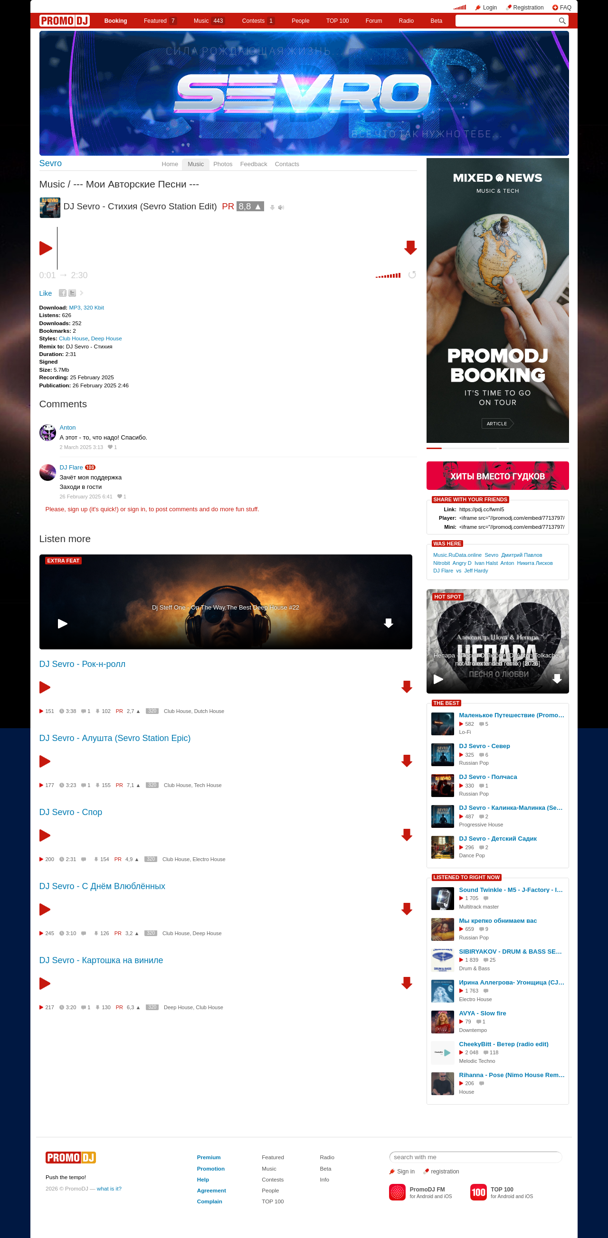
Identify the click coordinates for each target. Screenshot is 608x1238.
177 (50, 785)
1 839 (472, 960)
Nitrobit (441, 563)
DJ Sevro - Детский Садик (498, 838)
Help (203, 1179)
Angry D (462, 563)
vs (458, 570)
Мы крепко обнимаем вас (498, 921)
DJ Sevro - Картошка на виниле (101, 960)
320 (152, 711)
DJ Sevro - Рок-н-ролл (82, 664)
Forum (374, 21)
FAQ (565, 7)
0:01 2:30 (63, 275)
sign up (77, 509)
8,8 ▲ (250, 206)
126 (104, 933)
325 (470, 755)
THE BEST (446, 703)
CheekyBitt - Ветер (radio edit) (504, 1044)
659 (470, 929)
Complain (209, 1201)
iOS (448, 1196)
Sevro (50, 163)
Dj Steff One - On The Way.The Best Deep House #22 (225, 607)
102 (106, 711)
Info (324, 1179)
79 (468, 1021)
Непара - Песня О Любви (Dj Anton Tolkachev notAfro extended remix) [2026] (498, 659)
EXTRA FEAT (64, 560)
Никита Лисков (535, 563)
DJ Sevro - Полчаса (488, 777)
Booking (115, 21)
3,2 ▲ (132, 933)
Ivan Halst (486, 563)
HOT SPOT (448, 597)
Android (425, 1196)
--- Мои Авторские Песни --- (136, 183)
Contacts (287, 164)
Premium (209, 1157)
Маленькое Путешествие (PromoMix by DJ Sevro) (512, 715)
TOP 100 (337, 21)
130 (106, 1007)
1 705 (472, 898)
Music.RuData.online (457, 555)
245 (50, 933)
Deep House (106, 338)
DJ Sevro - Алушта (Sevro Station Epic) (115, 738)
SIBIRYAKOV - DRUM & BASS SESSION (512, 951)
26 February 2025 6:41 (86, 496)
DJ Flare (71, 467)
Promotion (211, 1168)
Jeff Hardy (476, 570)
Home (170, 164)
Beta (437, 21)
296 (470, 847)
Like (45, 293)
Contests (273, 1179)
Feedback (253, 164)
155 (106, 785)
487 (470, 816)
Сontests (258, 21)
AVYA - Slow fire (482, 1013)
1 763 (472, 991)
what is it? (109, 1188)
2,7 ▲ (134, 711)
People (300, 21)
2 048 (472, 1052)
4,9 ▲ (132, 859)
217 (50, 1007)
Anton (68, 427)
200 (50, 859)
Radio (406, 21)
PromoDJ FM (427, 1189)
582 (470, 724)
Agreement (211, 1190)
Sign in (406, 1171)
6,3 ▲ (134, 1007)
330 (470, 785)
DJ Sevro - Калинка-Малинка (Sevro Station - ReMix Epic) (512, 808)
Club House (73, 338)
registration (445, 1171)
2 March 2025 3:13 (82, 447)
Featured (160, 21)
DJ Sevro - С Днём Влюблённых (102, 886)
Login (490, 7)
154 (104, 859)
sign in (137, 509)
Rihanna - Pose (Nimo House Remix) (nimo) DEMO (512, 1075)
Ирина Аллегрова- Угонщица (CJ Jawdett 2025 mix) (512, 982)
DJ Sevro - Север (485, 746)
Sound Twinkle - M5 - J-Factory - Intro (512, 890)
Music (209, 21)
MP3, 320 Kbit (86, 307)
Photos (222, 164)
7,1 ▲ (134, 785)
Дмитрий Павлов (521, 555)
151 (50, 711)
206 (470, 1083)
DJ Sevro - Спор (71, 812)
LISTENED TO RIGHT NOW (467, 877)
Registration (528, 7)
